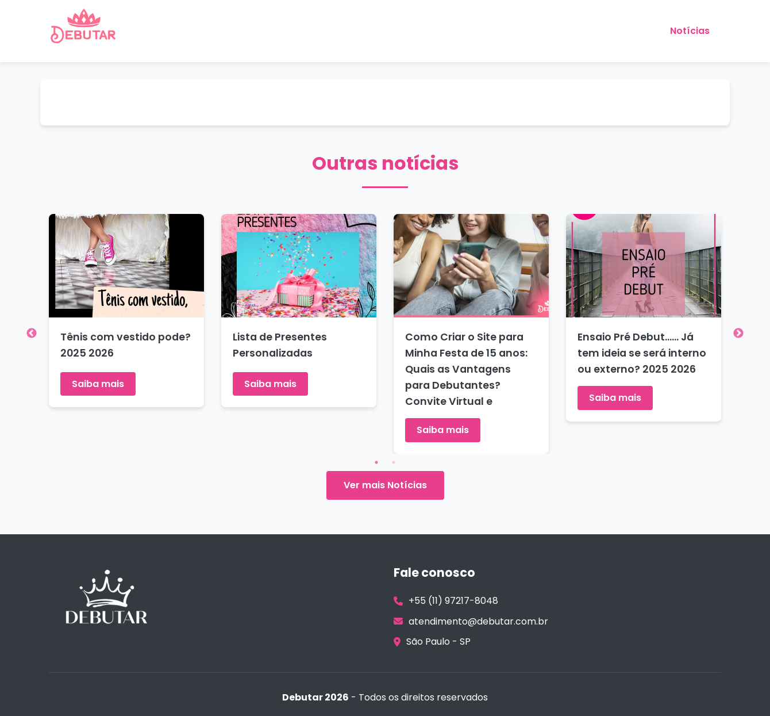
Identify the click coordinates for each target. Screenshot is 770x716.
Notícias (690, 30)
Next (738, 333)
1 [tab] (376, 462)
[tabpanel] (126, 311)
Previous (31, 333)
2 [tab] (393, 462)
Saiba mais (98, 383)
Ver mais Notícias (385, 485)
